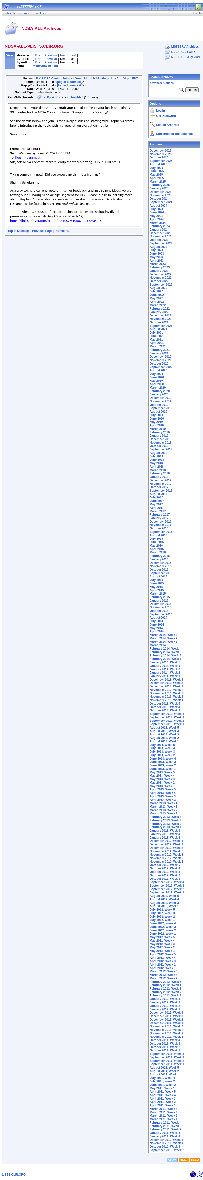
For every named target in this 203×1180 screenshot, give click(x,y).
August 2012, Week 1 (164, 906)
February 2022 (160, 308)
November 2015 (161, 566)
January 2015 (159, 600)
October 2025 (159, 157)
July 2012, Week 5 (162, 909)
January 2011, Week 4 (165, 1136)
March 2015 (158, 593)
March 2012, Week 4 (163, 975)
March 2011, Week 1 (163, 1119)
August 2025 (158, 164)
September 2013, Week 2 (167, 720)
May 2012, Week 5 (162, 937)
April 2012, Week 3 (163, 961)
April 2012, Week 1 (163, 968)
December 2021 (160, 315)
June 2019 (157, 418)
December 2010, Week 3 (166, 1139)
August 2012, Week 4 (164, 899)
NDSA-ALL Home (183, 52)
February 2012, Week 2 (165, 992)
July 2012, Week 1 (162, 920)
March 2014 (158, 645)
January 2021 (159, 353)
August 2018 (158, 453)
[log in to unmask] (69, 82)
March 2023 (158, 264)
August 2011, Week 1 (164, 1074)
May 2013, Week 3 (162, 779)
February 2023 (160, 267)
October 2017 (159, 487)
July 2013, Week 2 (162, 755)
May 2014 (156, 628)
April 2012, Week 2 (163, 964)
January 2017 (159, 518)
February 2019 (160, 432)
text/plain (49, 97)
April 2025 (157, 178)
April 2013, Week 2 (163, 799)
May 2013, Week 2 (162, 782)
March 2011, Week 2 (163, 1115)
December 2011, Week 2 (166, 1019)
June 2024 (157, 212)
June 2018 (157, 459)
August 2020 (158, 370)
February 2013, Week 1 (165, 827)
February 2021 (160, 350)
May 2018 (156, 463)
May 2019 (156, 422)
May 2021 (156, 339)
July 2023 (156, 250)
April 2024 (157, 219)
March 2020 (158, 387)
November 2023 (161, 236)
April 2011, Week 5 (163, 1091)
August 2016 (158, 535)
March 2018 (158, 470)
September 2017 (161, 490)
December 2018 (160, 439)
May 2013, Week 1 (162, 786)
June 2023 (157, 253)
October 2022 (159, 281)
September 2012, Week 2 (167, 889)
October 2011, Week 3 (165, 1043)
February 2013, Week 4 (165, 817)
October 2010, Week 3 (165, 1146)
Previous (50, 55)
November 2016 (161, 525)
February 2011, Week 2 (165, 1129)
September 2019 (161, 408)
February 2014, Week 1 (165, 659)
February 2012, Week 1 (165, 995)
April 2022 (157, 301)
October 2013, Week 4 (165, 707)
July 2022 (156, 291)
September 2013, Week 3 (167, 717)
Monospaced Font (45, 65)
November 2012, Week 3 (166, 854)
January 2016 (159, 559)
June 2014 (157, 624)
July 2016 (156, 538)
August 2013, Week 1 (164, 741)
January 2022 (159, 312)
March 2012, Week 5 (163, 971)
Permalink (62, 231)
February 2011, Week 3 (165, 1126)
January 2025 (159, 188)
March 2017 (158, 511)
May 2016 (156, 545)
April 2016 (157, 549)
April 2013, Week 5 (163, 789)
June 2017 (157, 501)
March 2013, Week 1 (163, 813)
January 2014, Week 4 (165, 666)
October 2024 (159, 198)
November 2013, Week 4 (166, 690)
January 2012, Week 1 (165, 1009)
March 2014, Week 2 (163, 638)
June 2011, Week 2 (163, 1085)
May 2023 (156, 257)
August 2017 (158, 494)
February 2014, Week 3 (165, 652)
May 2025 (156, 174)
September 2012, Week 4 (167, 882)
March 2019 (158, 429)
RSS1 (184, 1160)
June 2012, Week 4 (163, 923)
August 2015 (158, 576)
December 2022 (160, 274)
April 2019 (157, 425)
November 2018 (161, 442)
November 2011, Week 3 (166, 1030)
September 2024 (161, 202)
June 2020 (157, 377)
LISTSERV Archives (185, 46)
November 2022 (161, 277)
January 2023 (159, 271)
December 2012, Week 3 (166, 844)
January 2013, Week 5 (165, 830)
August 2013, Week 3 (164, 734)
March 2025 (158, 181)
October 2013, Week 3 (165, 710)
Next (63, 55)
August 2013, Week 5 (164, 727)
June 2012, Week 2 (163, 930)
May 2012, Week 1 (162, 951)
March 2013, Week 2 (163, 810)
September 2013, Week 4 (167, 714)
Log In (160, 110)
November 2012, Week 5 (166, 851)
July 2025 (156, 168)
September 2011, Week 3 (167, 1057)
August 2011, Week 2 (164, 1071)
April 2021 (157, 343)
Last (73, 55)
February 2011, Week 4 (165, 1122)
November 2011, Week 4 (166, 1026)
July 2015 (156, 580)
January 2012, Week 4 (165, 999)
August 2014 (158, 617)
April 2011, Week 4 (163, 1095)
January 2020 (159, 394)
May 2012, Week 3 (162, 944)
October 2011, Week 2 (165, 1047)
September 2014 (161, 614)
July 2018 (156, 456)
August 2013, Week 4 (164, 731)
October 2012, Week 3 (165, 872)
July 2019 (156, 415)
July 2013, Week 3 (162, 751)
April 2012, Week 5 (163, 954)
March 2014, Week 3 (163, 635)
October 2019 (159, 404)
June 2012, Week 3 (163, 927)
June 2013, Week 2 (163, 765)
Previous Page (42, 231)
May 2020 (156, 380)
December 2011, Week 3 (166, 1016)
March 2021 (158, 346)
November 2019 (161, 401)
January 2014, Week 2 (165, 672)
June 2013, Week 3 (163, 762)
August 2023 (158, 247)
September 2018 (161, 449)
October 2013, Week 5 (165, 703)
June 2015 (157, 583)
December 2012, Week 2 (166, 848)
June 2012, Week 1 (163, 933)
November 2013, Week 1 (166, 700)
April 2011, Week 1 (163, 1105)
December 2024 (160, 192)
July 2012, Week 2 (162, 916)
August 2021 (158, 329)
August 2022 (158, 288)
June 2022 (157, 295)
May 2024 (156, 216)
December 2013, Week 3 (166, 679)
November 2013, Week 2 (166, 696)
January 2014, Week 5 (165, 662)
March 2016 (158, 552)
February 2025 (160, 185)
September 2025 (161, 161)
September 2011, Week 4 (167, 1054)
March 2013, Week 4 (163, 803)
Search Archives (161, 77)
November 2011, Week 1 (166, 1036)
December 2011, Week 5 (166, 1012)
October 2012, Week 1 (165, 878)
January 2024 (159, 229)
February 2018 (160, 473)
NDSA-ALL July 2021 (185, 57)
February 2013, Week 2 (165, 824)
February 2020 (160, 391)
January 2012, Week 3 (165, 1002)
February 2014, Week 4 (165, 648)
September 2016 (161, 532)
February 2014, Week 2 (165, 655)
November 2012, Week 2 (166, 858)
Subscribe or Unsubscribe (174, 134)
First (38, 55)
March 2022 (158, 305)
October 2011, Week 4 (165, 1040)
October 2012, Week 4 (165, 868)
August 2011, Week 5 (164, 1067)
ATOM (172, 1160)
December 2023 (160, 233)
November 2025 (161, 154)
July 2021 (156, 332)
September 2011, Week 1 (167, 1064)
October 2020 (159, 363)
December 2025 (160, 150)
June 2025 (157, 171)
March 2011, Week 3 (163, 1112)
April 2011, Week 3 (163, 1098)
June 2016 (157, 542)
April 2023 (157, 260)
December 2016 (160, 521)
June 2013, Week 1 (163, 769)
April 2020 (157, 384)
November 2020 (161, 360)
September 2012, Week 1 (167, 892)
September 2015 (161, 573)
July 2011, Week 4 (162, 1078)
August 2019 (158, 411)
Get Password (166, 116)
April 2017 (157, 508)
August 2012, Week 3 (164, 903)
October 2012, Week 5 (165, 865)
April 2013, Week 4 (163, 793)
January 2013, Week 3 (165, 837)
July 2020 (156, 374)
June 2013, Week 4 (163, 758)
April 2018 (157, 466)
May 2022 (156, 298)
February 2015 (160, 597)
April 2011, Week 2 (163, 1102)
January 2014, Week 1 (165, 676)
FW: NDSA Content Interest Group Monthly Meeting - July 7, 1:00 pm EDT (87, 78)
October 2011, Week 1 (165, 1050)
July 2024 (156, 209)
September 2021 (161, 326)
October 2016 (159, 528)
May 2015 (156, 587)
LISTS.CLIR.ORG (14, 1174)
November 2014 (161, 607)
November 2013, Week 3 (166, 693)
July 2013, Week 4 (162, 748)
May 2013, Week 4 (162, 775)
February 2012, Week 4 (165, 985)
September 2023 (161, 243)
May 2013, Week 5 (162, 772)
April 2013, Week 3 (163, 796)
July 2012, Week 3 (162, 913)
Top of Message (19, 231)
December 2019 (160, 398)
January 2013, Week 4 (165, 834)
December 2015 (160, 562)
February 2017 (160, 514)
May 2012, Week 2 (162, 947)
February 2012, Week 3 (165, 988)
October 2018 (159, 446)
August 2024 (158, 205)
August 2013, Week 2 (164, 738)
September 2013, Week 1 (167, 724)
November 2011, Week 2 (166, 1033)
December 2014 (160, 604)
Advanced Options (162, 82)
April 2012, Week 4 (163, 957)
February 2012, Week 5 (165, 981)
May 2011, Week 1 (162, 1088)
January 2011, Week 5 (165, 1133)
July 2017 (156, 497)
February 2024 (160, 226)
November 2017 (161, 483)
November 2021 (161, 319)
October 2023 (159, 240)
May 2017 (156, 504)
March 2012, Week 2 (163, 978)
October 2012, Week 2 (165, 875)
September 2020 (161, 367)
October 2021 (159, 322)
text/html (77, 97)
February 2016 (160, 556)
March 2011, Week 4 (163, 1109)
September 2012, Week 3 (167, 885)
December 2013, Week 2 (166, 683)
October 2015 (159, 569)
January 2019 (159, 435)
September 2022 (161, 284)
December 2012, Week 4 (166, 841)
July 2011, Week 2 (162, 1081)
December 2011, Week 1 (166, 1023)
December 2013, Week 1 (166, 686)
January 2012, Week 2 (165, 1006)
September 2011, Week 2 (167, 1060)
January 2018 (159, 477)
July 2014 (156, 621)
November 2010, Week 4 (166, 1143)
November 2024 (161, 195)
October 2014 (159, 611)
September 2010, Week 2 (167, 1150)
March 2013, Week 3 (163, 806)
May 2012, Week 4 (162, 940)
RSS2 (195, 1160)
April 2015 (157, 590)
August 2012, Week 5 (164, 896)
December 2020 (160, 356)
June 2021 (157, 336)
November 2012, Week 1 (166, 861)
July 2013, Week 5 (162, 745)
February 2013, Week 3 (165, 820)
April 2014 (157, 631)
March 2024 (158, 222)
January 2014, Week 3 (165, 669)
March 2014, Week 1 (163, 641)
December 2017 (160, 480)
